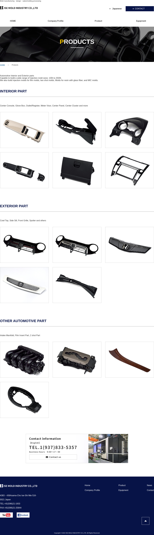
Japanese (117, 9)
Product (98, 21)
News (149, 485)
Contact (150, 490)
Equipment (141, 21)
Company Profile (55, 21)
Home (87, 485)
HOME (13, 21)
